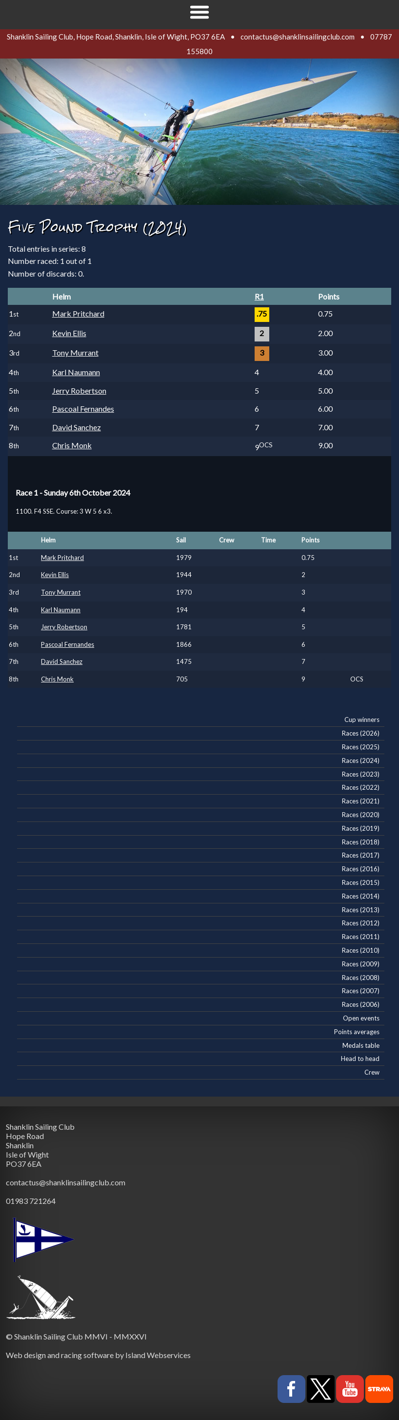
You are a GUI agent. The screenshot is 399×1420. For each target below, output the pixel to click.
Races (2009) (360, 964)
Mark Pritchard (78, 313)
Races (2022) (360, 787)
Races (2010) (360, 950)
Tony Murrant (75, 352)
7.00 (325, 427)
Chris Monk (72, 445)
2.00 (325, 333)
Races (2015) (360, 882)
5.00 (325, 390)
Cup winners (361, 719)
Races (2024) (360, 760)
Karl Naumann (76, 372)
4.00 (325, 372)
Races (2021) (360, 801)
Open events (361, 1018)
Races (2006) (360, 1004)
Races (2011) (360, 936)
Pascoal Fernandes (83, 408)
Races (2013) (360, 910)
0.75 (325, 313)
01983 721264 (31, 1200)
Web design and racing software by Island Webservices (98, 1355)
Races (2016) (360, 869)
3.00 (325, 352)
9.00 (325, 445)
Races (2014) (360, 896)
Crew (371, 1072)
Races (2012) (360, 923)
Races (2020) (360, 815)
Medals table (360, 1045)
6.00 (325, 408)
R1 (259, 296)
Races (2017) (360, 855)
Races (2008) (360, 977)
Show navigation (199, 12)
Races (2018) (360, 842)
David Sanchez (76, 427)
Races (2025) (360, 747)
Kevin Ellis (69, 333)
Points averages (356, 1032)
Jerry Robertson (79, 390)
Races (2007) (360, 991)
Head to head (360, 1058)
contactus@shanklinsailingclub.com (297, 36)
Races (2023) (360, 774)
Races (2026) (360, 733)
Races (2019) (360, 828)
